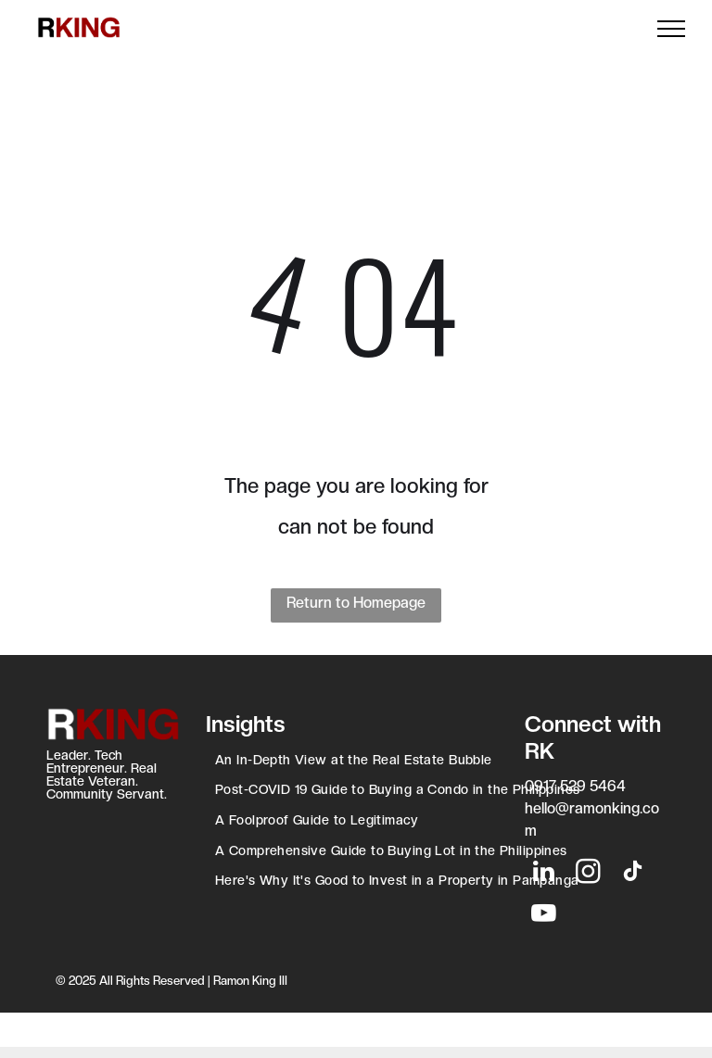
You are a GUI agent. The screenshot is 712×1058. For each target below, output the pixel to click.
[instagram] (587, 874)
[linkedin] (543, 874)
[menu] (671, 29)
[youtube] (543, 916)
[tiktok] (632, 874)
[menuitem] (356, 762)
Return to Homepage (356, 602)
